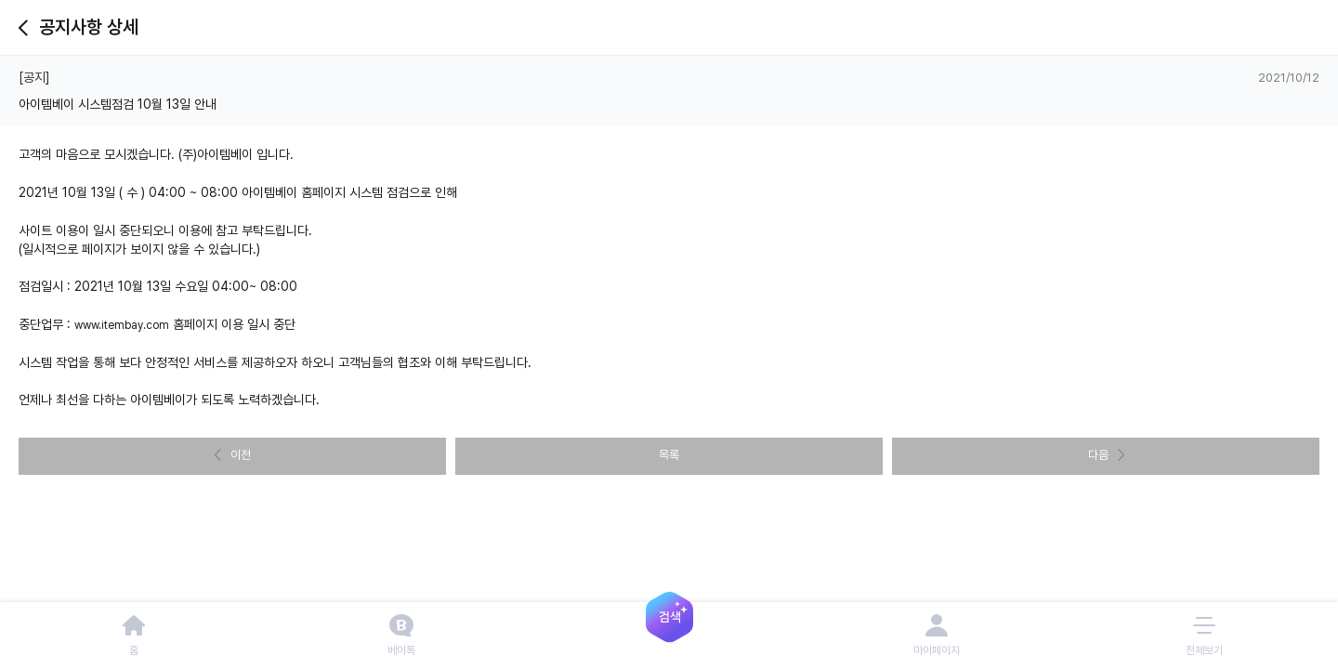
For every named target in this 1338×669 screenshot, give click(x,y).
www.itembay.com (121, 325)
